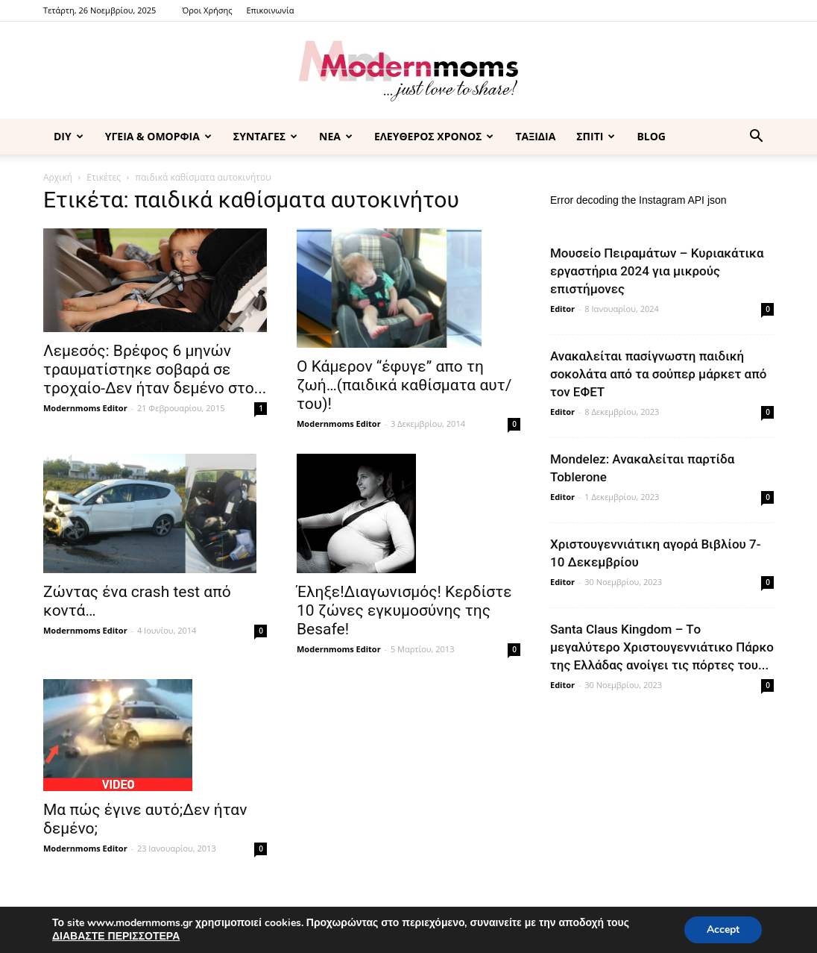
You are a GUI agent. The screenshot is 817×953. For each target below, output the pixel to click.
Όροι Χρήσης (207, 10)
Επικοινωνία (270, 10)
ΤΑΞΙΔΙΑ (535, 136)
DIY (68, 136)
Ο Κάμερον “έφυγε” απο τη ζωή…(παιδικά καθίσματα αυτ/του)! (404, 385)
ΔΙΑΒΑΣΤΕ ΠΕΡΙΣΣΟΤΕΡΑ (116, 936)
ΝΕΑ (336, 136)
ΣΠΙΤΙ (595, 136)
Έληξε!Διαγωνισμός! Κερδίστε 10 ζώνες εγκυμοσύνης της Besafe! (404, 610)
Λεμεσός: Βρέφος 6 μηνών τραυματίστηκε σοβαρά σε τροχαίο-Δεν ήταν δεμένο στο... (154, 369)
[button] (756, 138)
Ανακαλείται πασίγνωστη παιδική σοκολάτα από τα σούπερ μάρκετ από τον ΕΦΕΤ (658, 374)
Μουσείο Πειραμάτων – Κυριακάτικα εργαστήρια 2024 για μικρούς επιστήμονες (657, 271)
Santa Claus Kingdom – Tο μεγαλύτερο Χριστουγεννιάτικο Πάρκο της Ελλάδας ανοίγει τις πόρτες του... (662, 647)
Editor (562, 308)
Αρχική (57, 177)
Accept (723, 929)
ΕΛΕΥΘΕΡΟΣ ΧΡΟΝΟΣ (433, 136)
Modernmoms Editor (85, 407)
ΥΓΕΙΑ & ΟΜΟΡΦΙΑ (158, 136)
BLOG (651, 136)
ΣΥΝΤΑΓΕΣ (265, 136)
